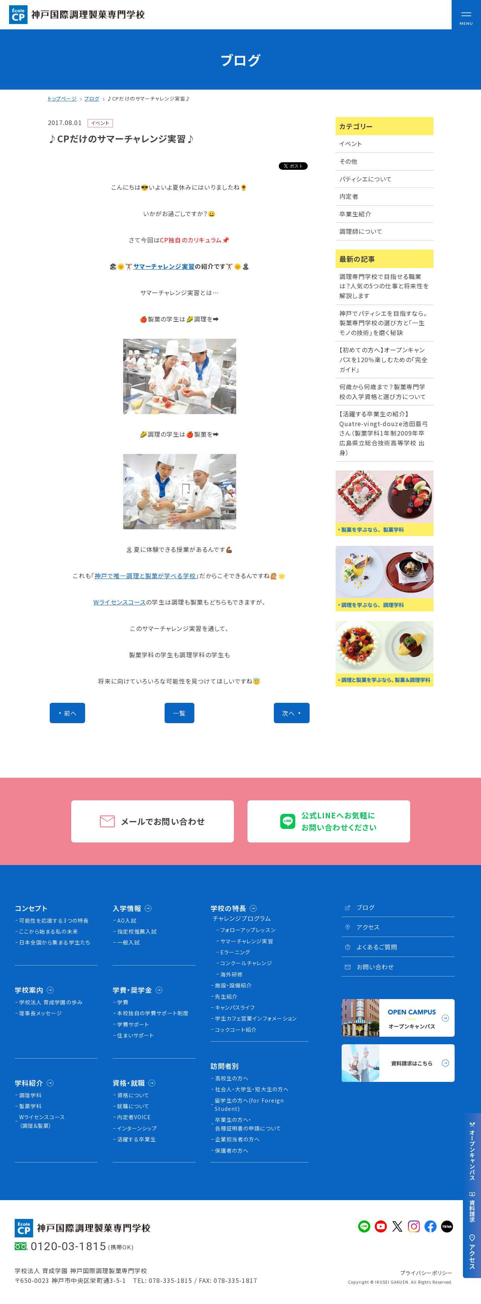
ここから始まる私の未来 (48, 931)
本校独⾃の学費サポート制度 (153, 1013)
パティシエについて (365, 178)
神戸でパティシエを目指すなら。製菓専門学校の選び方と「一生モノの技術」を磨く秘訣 (383, 323)
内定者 (349, 196)
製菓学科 (30, 1106)
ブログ (91, 98)
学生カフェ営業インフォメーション (256, 1018)
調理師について (361, 231)
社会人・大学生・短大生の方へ (252, 1089)
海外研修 (231, 974)
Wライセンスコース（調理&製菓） (42, 1121)
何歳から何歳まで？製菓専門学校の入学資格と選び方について (383, 391)
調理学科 (30, 1095)
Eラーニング (235, 952)
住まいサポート (135, 1035)
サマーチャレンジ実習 (164, 266)
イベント (350, 143)
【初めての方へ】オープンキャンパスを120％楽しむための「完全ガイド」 (383, 359)
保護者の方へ (232, 1150)
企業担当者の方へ (237, 1139)
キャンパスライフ (235, 1007)
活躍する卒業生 (136, 1139)
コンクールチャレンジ (246, 963)
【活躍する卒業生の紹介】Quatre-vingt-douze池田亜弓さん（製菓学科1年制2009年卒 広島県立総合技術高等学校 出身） (385, 433)
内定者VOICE (134, 1117)
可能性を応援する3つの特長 (54, 920)
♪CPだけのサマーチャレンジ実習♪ (149, 98)
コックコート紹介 (236, 1029)
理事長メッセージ (41, 1013)
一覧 (179, 713)
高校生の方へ (232, 1078)
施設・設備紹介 (233, 985)
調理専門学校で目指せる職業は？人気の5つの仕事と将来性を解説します (384, 286)
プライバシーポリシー (426, 1273)
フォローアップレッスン (248, 930)
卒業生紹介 (355, 213)
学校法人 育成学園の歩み (51, 1002)
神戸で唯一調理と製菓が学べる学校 (145, 575)
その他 (348, 161)
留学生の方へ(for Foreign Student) (249, 1104)
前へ (70, 713)
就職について (133, 1106)
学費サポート (133, 1024)
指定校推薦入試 (137, 931)
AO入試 (126, 920)
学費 (122, 1002)
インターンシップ (137, 1128)
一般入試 (128, 942)
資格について (133, 1095)
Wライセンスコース (119, 601)
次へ (288, 713)
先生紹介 (226, 996)
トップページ (62, 98)
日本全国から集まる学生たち (55, 942)
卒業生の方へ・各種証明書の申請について (248, 1124)
